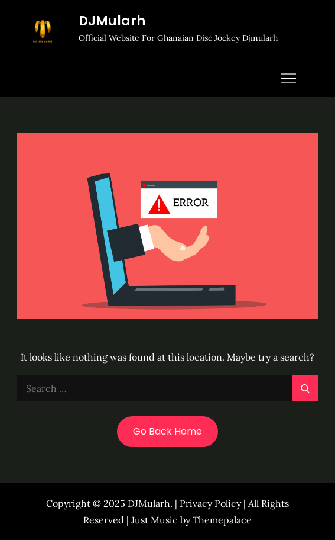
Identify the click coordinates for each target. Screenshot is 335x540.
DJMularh (112, 21)
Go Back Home (167, 431)
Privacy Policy (210, 503)
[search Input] (167, 388)
